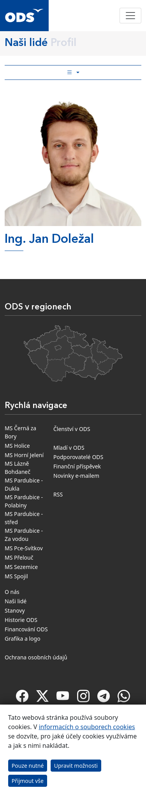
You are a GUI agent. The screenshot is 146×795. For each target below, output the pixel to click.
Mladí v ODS (68, 447)
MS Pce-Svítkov (24, 548)
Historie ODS (21, 620)
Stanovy (15, 610)
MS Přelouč (19, 557)
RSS (58, 494)
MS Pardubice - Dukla (24, 484)
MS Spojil (16, 576)
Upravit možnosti (76, 765)
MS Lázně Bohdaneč (17, 467)
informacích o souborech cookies (87, 727)
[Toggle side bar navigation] (73, 72)
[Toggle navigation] (130, 15)
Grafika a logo (22, 638)
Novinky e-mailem (76, 475)
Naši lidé (15, 601)
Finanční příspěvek (77, 466)
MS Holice (17, 445)
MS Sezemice (21, 567)
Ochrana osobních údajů (36, 657)
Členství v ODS (71, 429)
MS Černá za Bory (20, 432)
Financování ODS (26, 629)
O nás (12, 591)
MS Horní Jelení (24, 455)
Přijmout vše (28, 780)
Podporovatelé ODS (78, 457)
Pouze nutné (28, 765)
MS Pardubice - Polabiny (24, 501)
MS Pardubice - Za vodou (24, 534)
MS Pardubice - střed (24, 518)
